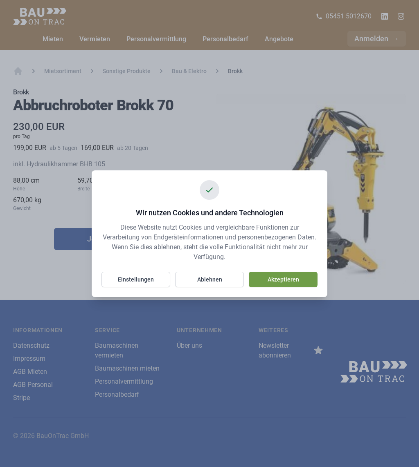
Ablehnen (209, 279)
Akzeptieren (283, 279)
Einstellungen (136, 279)
